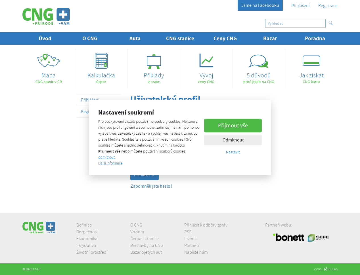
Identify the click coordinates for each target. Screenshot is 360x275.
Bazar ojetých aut (146, 252)
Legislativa (86, 245)
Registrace (328, 6)
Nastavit (233, 151)
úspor (101, 66)
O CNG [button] (89, 38)
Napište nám (196, 252)
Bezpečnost (87, 232)
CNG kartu (311, 66)
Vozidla (137, 232)
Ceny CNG (225, 38)
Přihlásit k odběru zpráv (205, 225)
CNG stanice (180, 38)
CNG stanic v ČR (48, 66)
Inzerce (191, 239)
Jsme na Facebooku (260, 5)
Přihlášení (300, 6)
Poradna (315, 38)
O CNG (136, 225)
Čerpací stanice (144, 239)
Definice (84, 225)
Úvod (45, 38)
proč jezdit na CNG (259, 66)
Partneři (191, 245)
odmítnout (106, 157)
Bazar (270, 38)
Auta (135, 38)
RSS (187, 232)
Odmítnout (233, 140)
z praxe (154, 66)
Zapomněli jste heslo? (151, 186)
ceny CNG (206, 66)
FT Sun (331, 269)
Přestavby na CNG (146, 245)
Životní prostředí (92, 252)
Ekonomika (86, 239)
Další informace (110, 163)
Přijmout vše (233, 125)
